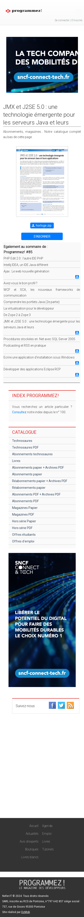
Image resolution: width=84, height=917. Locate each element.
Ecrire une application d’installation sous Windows (39, 357)
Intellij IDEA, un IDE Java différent (26, 265)
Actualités (32, 833)
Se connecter (62, 20)
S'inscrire (76, 20)
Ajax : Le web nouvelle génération (26, 271)
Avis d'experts (29, 841)
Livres (16, 461)
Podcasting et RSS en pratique (25, 345)
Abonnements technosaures (32, 454)
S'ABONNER (42, 236)
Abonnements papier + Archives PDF (38, 467)
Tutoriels (48, 849)
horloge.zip (44, 225)
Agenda (47, 826)
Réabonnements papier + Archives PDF (39, 481)
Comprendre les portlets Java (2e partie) (32, 302)
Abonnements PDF (25, 501)
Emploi (47, 833)
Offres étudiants (24, 534)
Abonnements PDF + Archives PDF (36, 494)
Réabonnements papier (28, 487)
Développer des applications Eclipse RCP (32, 369)
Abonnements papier (27, 474)
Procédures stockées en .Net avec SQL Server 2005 (39, 339)
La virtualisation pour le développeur (29, 308)
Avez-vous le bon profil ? (20, 283)
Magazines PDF (23, 514)
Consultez (19, 412)
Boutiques (32, 849)
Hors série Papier (24, 521)
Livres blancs (30, 857)
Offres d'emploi (23, 541)
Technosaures (22, 441)
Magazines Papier (25, 508)
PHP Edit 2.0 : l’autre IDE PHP (23, 258)
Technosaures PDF (25, 447)
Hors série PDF (22, 528)
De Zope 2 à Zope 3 (17, 315)
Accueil (34, 826)
